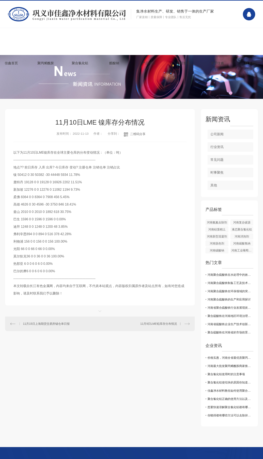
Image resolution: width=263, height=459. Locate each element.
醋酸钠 (114, 63)
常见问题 (217, 159)
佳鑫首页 (11, 63)
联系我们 (251, 63)
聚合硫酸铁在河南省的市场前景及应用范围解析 (230, 332)
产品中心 (148, 63)
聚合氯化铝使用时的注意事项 (226, 374)
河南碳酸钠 (217, 250)
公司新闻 (217, 134)
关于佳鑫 (217, 63)
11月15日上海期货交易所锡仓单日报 (46, 323)
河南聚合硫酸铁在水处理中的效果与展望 (230, 274)
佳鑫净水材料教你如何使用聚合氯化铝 (230, 390)
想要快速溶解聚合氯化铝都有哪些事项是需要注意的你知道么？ (230, 407)
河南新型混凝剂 (217, 236)
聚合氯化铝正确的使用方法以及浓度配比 (230, 399)
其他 (213, 185)
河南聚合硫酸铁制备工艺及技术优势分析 (230, 283)
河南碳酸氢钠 (241, 243)
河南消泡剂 (242, 236)
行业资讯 (217, 147)
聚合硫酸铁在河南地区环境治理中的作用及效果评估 (230, 316)
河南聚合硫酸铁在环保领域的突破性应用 (230, 291)
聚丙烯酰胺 (45, 63)
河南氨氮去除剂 (217, 222)
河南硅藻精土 (217, 229)
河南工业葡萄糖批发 (242, 250)
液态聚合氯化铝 (242, 229)
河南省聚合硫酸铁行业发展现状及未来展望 (230, 307)
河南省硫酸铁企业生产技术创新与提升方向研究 (230, 324)
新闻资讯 (183, 63)
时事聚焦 (217, 172)
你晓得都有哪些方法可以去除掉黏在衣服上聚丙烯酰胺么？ (230, 415)
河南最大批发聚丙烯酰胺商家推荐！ (230, 366)
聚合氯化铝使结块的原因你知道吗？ (230, 382)
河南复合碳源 (241, 222)
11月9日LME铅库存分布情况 (158, 323)
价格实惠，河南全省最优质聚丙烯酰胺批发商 (230, 357)
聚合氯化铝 (80, 63)
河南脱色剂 (217, 243)
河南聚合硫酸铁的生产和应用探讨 (229, 299)
